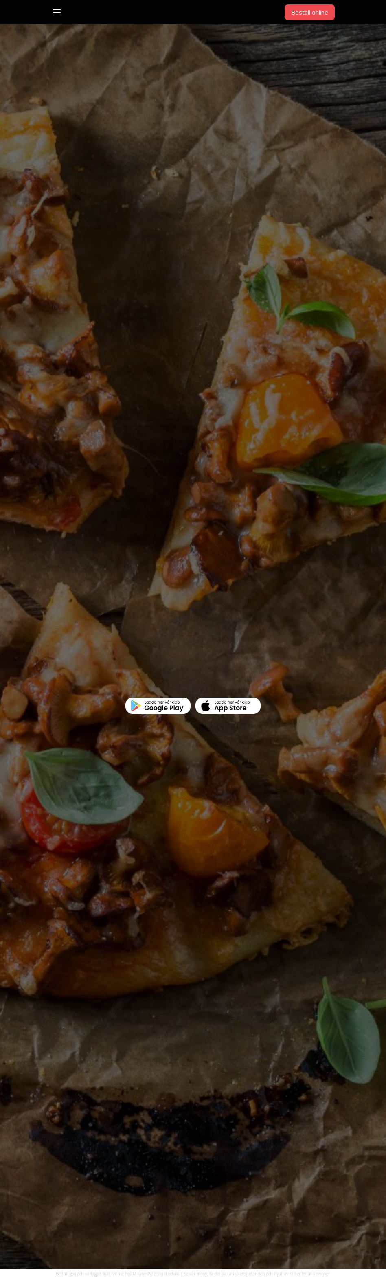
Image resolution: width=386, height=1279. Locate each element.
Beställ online (309, 12)
